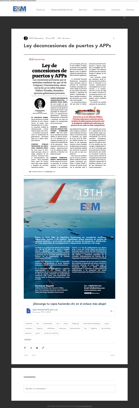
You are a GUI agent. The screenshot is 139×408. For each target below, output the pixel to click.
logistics (40, 328)
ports (38, 333)
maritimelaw (47, 323)
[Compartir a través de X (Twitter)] (31, 348)
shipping (75, 323)
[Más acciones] (113, 38)
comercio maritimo (51, 333)
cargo (106, 323)
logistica (94, 328)
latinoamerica (75, 328)
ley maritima (106, 328)
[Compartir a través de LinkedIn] (37, 348)
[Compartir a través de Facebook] (25, 348)
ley (85, 328)
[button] (124, 17)
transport (29, 328)
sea (58, 323)
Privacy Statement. (84, 406)
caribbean (51, 328)
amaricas (62, 328)
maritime (28, 323)
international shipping (91, 323)
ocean (65, 323)
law (37, 323)
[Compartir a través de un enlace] (43, 348)
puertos (28, 333)
